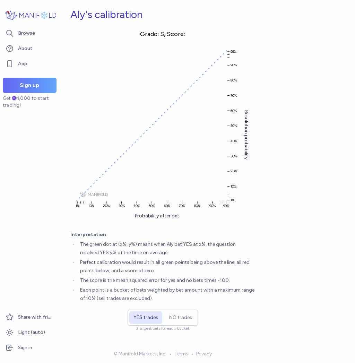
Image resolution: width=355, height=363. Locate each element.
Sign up (29, 85)
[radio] (145, 317)
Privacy (204, 354)
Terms (181, 354)
